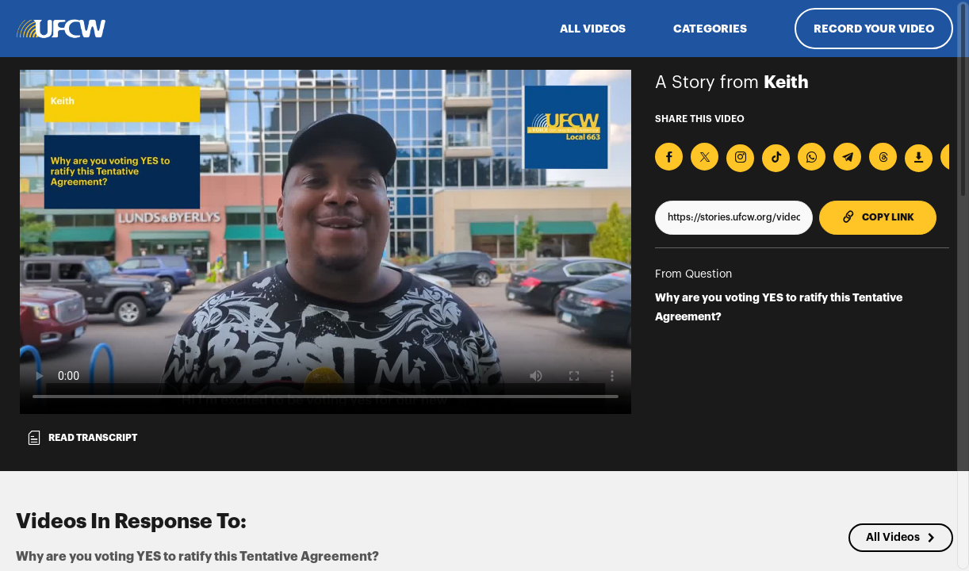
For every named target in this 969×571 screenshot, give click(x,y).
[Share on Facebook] (669, 157)
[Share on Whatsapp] (811, 157)
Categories (710, 28)
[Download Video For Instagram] (740, 158)
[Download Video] (919, 158)
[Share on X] (704, 157)
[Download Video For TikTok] (776, 158)
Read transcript (81, 438)
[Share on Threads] (883, 157)
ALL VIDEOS (593, 28)
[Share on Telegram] (847, 157)
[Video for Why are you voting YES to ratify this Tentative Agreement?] (325, 242)
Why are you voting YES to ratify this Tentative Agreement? (778, 307)
